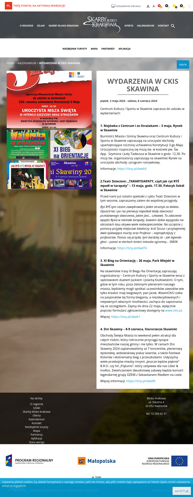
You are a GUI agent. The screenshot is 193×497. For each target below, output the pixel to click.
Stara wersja (36, 442)
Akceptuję (182, 491)
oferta (129, 25)
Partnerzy (37, 434)
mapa (94, 48)
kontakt (163, 25)
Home (11, 63)
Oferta (37, 415)
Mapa (36, 431)
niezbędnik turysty (74, 48)
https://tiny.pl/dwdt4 (132, 169)
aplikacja (124, 48)
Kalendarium (37, 419)
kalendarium (145, 25)
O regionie (36, 404)
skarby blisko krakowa (64, 25)
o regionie (26, 25)
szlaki (41, 25)
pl (8, 6)
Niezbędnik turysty (36, 427)
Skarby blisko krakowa (36, 411)
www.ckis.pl (173, 310)
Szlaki (36, 408)
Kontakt (36, 423)
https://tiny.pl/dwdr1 (126, 317)
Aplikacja (36, 438)
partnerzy (108, 48)
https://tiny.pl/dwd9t (141, 381)
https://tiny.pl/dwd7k (132, 248)
